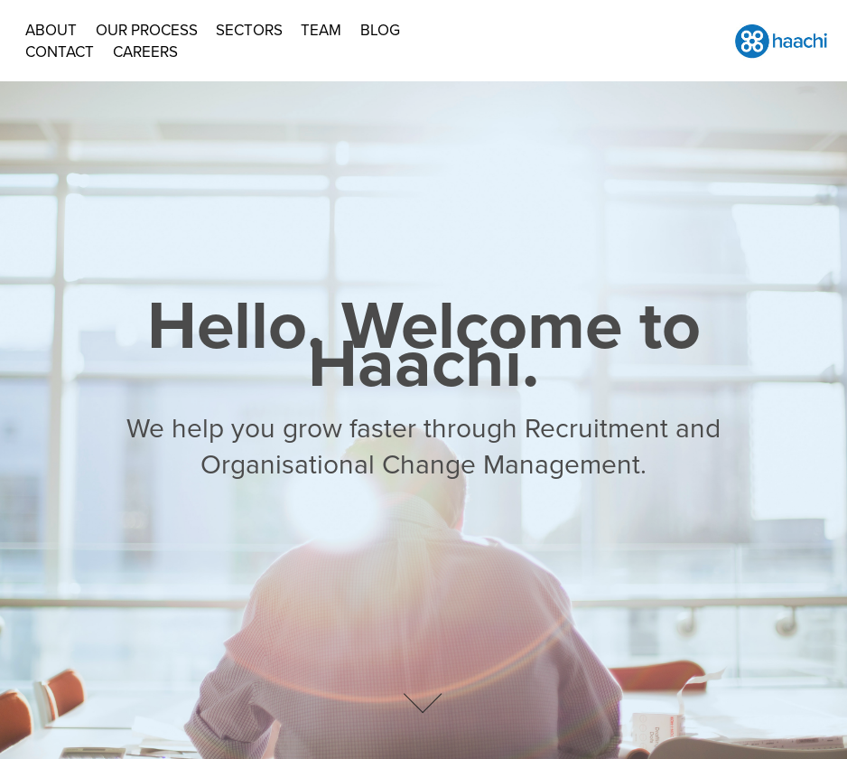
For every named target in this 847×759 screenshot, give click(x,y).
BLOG (380, 30)
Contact (59, 51)
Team (321, 30)
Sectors (249, 30)
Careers (145, 51)
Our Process (147, 30)
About (51, 30)
